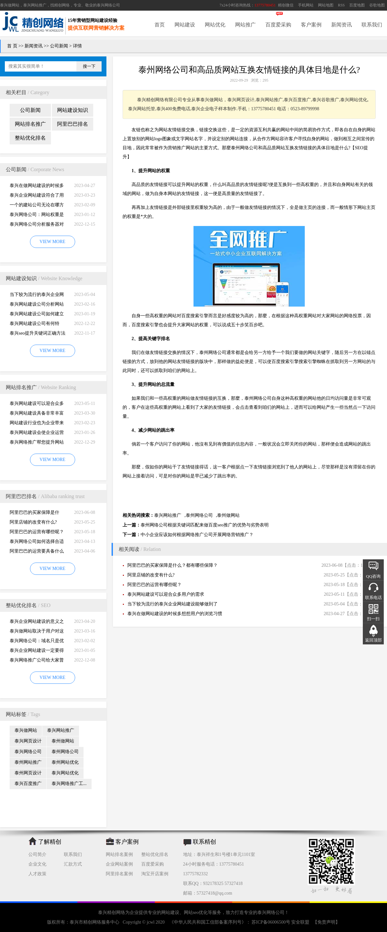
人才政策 (37, 873)
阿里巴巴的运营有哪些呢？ (37, 531)
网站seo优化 (196, 912)
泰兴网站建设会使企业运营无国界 (37, 433)
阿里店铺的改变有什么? (33, 522)
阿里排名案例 (119, 873)
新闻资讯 (341, 24)
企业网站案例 (119, 864)
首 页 (12, 46)
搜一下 (89, 66)
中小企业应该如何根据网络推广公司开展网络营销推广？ (197, 534)
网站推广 (245, 24)
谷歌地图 (377, 5)
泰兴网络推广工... (69, 783)
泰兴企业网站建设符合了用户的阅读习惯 (37, 196)
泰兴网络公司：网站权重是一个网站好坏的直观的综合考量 (37, 216)
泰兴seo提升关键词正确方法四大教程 (37, 334)
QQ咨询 (373, 576)
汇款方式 (73, 864)
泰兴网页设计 (28, 741)
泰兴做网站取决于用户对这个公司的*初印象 (37, 632)
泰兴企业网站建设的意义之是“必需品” (37, 622)
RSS (341, 5)
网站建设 (184, 24)
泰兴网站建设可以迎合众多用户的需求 (37, 404)
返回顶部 (373, 640)
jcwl (150, 922)
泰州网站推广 (28, 762)
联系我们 (372, 24)
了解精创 (49, 842)
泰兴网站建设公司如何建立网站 (37, 315)
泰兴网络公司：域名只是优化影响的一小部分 (37, 642)
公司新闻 (59, 46)
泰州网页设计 (28, 772)
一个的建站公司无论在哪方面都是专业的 (37, 206)
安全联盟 (300, 922)
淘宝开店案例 (154, 873)
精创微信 (285, 5)
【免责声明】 (326, 922)
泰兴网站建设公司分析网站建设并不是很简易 (37, 305)
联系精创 (204, 842)
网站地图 (325, 5)
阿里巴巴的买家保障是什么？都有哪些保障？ (34, 513)
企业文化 (37, 864)
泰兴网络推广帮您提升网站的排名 (37, 443)
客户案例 (311, 24)
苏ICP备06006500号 (271, 922)
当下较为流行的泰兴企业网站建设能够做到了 (37, 295)
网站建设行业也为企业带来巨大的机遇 (37, 424)
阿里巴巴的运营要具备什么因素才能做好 (37, 552)
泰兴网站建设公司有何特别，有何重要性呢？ (34, 325)
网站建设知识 (72, 110)
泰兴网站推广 (60, 730)
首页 (159, 24)
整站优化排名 (30, 138)
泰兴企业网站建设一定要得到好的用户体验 (37, 651)
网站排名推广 (30, 124)
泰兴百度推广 (28, 783)
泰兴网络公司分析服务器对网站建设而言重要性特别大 (37, 225)
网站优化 (215, 24)
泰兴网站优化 (65, 772)
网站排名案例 (119, 854)
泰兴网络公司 (108, 5)
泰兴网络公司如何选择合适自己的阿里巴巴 (37, 542)
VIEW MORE (52, 241)
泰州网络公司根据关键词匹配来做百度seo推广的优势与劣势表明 (205, 525)
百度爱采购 (278, 24)
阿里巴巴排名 (72, 124)
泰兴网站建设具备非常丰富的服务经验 (37, 414)
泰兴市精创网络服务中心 (94, 922)
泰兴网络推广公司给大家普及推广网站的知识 (37, 661)
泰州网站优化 (65, 762)
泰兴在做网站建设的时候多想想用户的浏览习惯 (37, 187)
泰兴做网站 (9, 5)
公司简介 (37, 854)
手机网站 (305, 5)
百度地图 (357, 5)
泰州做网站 (63, 741)
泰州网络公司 (65, 751)
